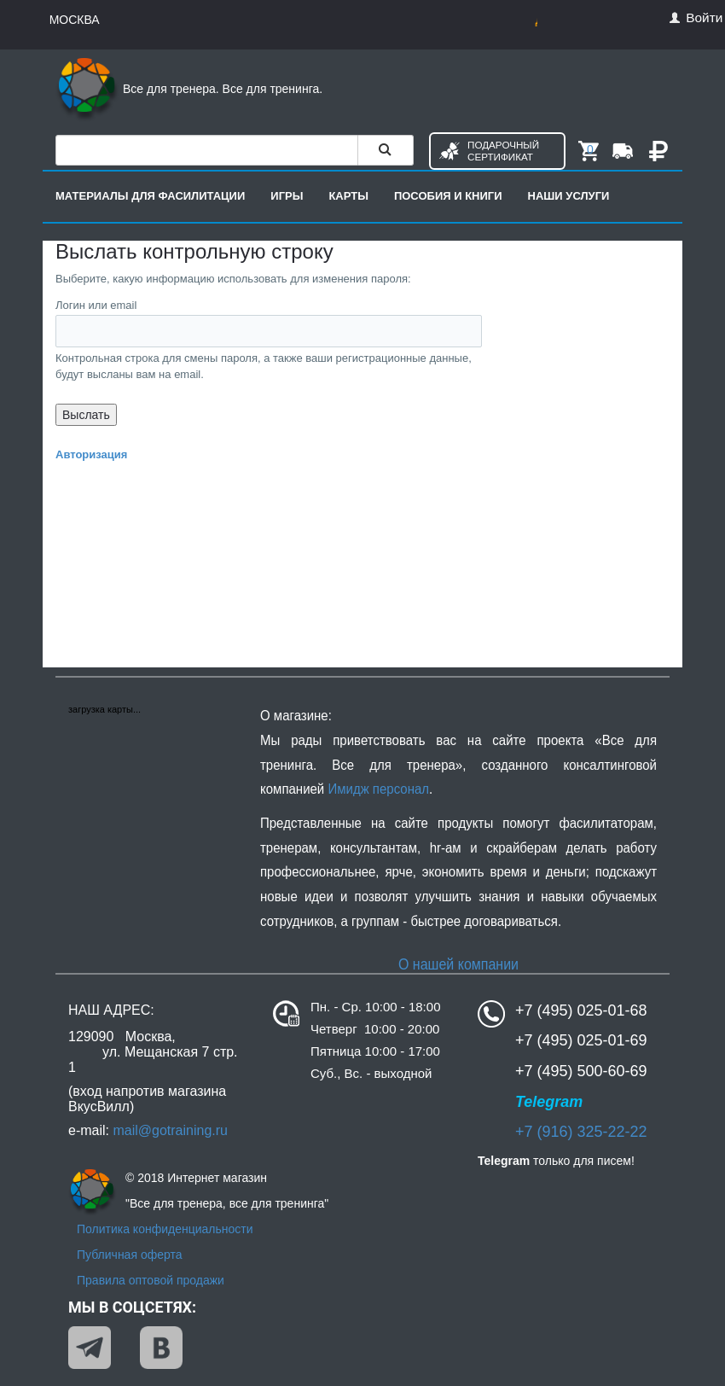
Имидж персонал (378, 789)
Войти (696, 17)
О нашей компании (458, 964)
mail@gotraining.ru (170, 1130)
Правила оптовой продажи (150, 1280)
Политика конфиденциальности (165, 1229)
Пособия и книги (448, 195)
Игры (286, 195)
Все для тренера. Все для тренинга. (188, 89)
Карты (348, 195)
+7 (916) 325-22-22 (581, 1131)
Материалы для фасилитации (150, 195)
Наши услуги (569, 195)
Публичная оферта (130, 1254)
